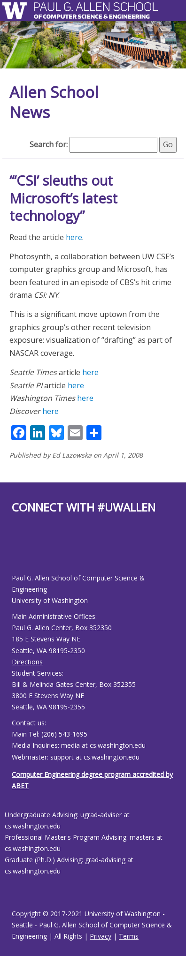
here (74, 237)
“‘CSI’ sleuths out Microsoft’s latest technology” (63, 198)
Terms (129, 936)
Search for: (49, 144)
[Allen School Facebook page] (14, 551)
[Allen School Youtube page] (18, 551)
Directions (27, 661)
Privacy (100, 936)
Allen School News (54, 102)
